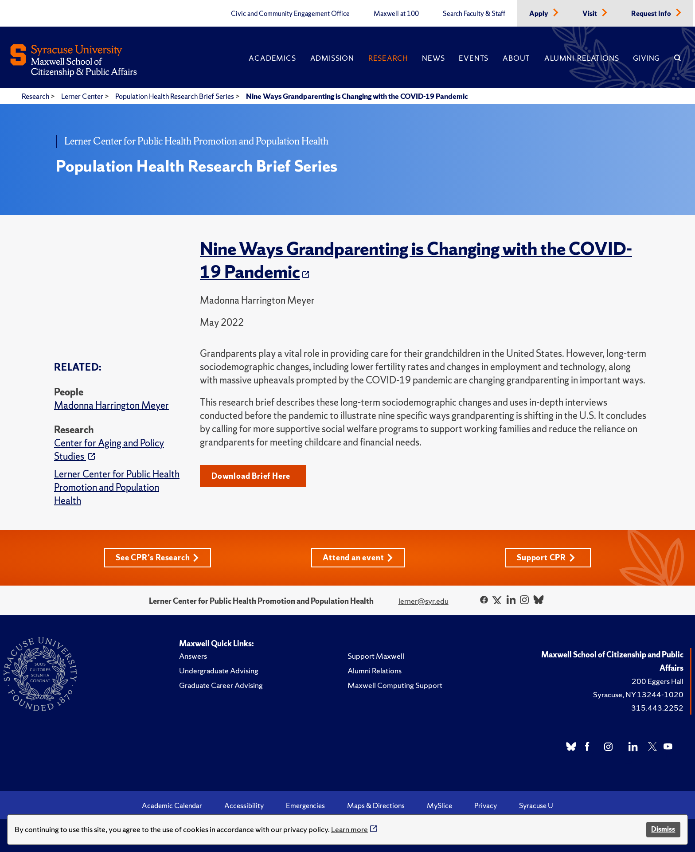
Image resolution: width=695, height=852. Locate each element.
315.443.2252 (657, 708)
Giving (646, 58)
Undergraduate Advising (218, 670)
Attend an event (358, 557)
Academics (272, 58)
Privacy (485, 805)
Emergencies (305, 805)
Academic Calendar (172, 805)
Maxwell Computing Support (395, 685)
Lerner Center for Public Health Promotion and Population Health (117, 487)
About (516, 58)
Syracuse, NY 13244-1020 (638, 694)
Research (388, 58)
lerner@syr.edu (423, 601)
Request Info (651, 13)
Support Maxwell (376, 656)
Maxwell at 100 (396, 13)
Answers (193, 656)
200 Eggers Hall (657, 681)
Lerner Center (83, 96)
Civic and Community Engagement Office (290, 13)
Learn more (349, 829)
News (433, 58)
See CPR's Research (157, 557)
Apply (539, 13)
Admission (332, 58)
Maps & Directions (376, 805)
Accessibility (244, 805)
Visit (590, 13)
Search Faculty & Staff (474, 13)
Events (473, 58)
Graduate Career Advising (221, 685)
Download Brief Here (250, 476)
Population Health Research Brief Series (175, 96)
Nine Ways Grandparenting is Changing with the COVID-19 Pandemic (357, 96)
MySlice (439, 805)
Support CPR (546, 557)
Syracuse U (536, 805)
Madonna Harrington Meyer (111, 405)
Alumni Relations (581, 58)
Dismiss (663, 829)
